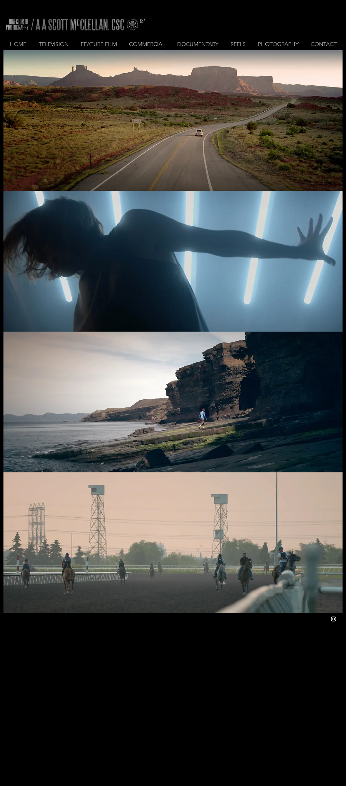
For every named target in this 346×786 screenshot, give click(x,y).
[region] (173, 120)
